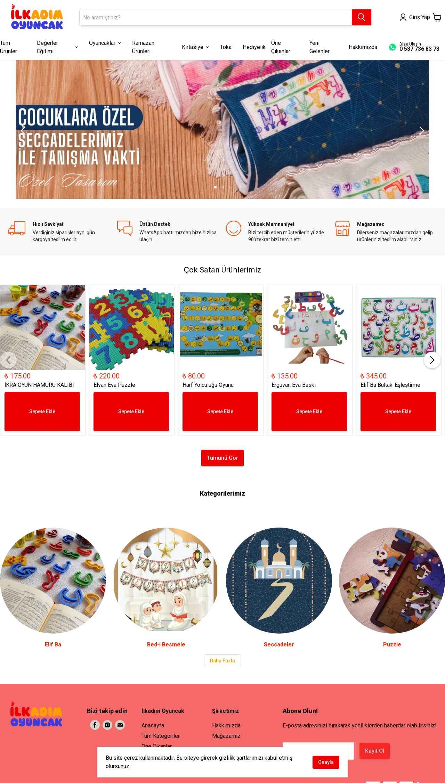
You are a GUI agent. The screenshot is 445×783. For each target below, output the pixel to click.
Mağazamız (226, 736)
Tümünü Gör (222, 458)
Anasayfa (152, 725)
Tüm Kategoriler (160, 736)
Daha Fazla (222, 660)
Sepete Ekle (42, 411)
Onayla (326, 762)
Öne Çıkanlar (156, 746)
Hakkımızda (226, 725)
